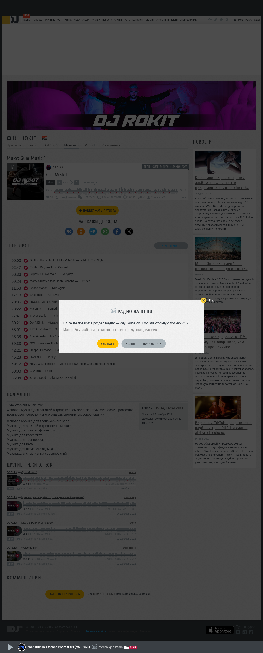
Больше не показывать (144, 344)
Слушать (107, 344)
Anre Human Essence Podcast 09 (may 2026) (58, 647)
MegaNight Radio (111, 647)
